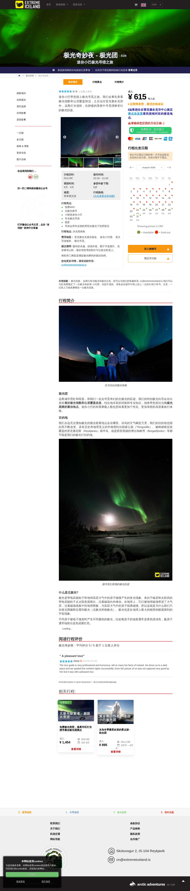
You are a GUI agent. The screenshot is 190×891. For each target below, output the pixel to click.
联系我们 (55, 823)
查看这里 (132, 70)
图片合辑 (21, 159)
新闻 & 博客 (23, 146)
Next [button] (117, 137)
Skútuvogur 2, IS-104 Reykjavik (140, 851)
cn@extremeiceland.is (73, 264)
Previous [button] (64, 137)
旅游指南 (62, 4)
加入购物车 (156, 248)
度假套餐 (21, 119)
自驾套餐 (21, 113)
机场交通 (55, 833)
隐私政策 (135, 833)
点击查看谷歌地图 (104, 196)
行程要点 (95, 82)
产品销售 (135, 828)
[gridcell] (169, 185)
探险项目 (21, 93)
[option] (91, 137)
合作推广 (135, 839)
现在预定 (70, 82)
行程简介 (120, 82)
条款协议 (135, 823)
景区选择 (21, 106)
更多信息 (79, 4)
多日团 (20, 139)
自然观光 (21, 99)
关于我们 (55, 828)
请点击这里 (135, 113)
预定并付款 (156, 258)
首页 (48, 4)
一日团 (20, 133)
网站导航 (55, 839)
